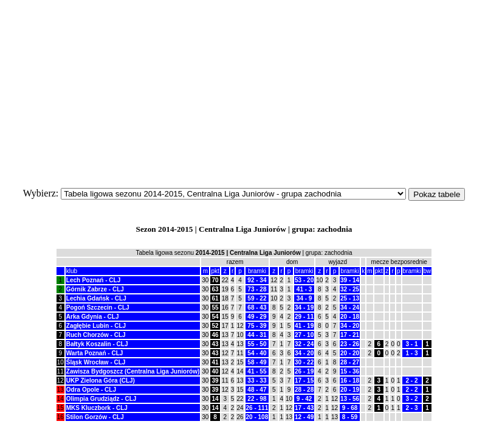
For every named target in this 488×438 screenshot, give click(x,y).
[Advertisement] (244, 90)
